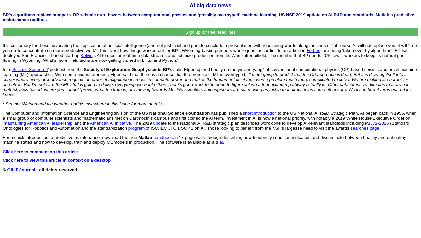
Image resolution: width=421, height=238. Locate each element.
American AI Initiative (110, 123)
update (160, 123)
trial (219, 142)
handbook (163, 137)
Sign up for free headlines (210, 32)
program (136, 128)
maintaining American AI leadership (38, 123)
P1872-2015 (377, 123)
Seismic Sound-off (30, 69)
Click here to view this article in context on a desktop (57, 160)
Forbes (313, 50)
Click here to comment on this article (40, 151)
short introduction (259, 113)
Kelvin (86, 55)
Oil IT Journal (21, 169)
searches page (365, 128)
